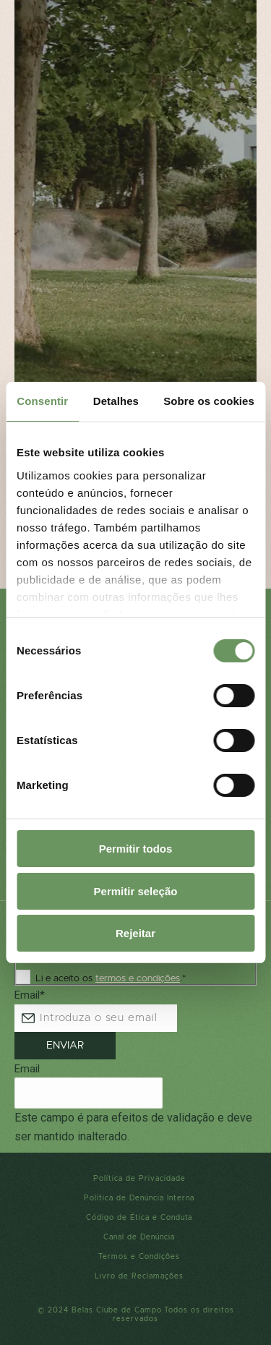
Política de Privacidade (139, 1178)
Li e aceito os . (110, 978)
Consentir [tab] (42, 401)
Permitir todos (136, 848)
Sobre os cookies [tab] (208, 401)
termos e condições (137, 978)
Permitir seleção (136, 891)
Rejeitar (135, 933)
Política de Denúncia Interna (139, 1198)
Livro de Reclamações (139, 1276)
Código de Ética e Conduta (139, 1217)
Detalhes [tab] (116, 401)
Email (29, 995)
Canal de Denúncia (139, 1237)
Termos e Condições (139, 1256)
